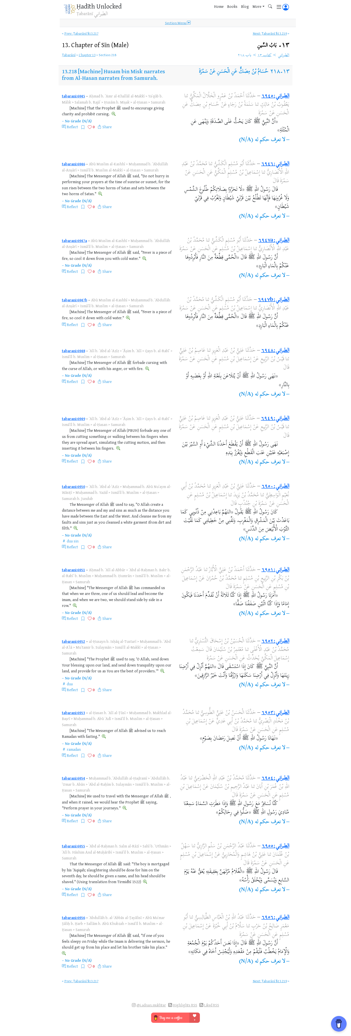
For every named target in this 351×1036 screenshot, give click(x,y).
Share (107, 127)
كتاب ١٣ (265, 55)
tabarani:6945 (73, 96)
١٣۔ (273, 45)
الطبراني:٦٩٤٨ (275, 351)
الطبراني (283, 55)
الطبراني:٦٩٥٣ (275, 713)
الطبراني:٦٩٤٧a (273, 240)
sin (76, 541)
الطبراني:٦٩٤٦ (275, 164)
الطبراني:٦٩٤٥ (275, 96)
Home (219, 6)
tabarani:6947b (74, 300)
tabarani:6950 (73, 486)
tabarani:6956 (73, 917)
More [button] (257, 6)
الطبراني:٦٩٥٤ (275, 778)
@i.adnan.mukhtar (151, 1005)
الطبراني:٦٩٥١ (275, 570)
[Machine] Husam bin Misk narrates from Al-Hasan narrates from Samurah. (113, 74)
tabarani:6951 (73, 570)
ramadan (74, 749)
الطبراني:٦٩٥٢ (275, 641)
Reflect (72, 127)
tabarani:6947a (74, 240)
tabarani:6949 (73, 419)
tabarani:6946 (73, 164)
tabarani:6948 (73, 351)
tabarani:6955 (73, 846)
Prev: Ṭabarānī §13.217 (81, 33)
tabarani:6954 (73, 778)
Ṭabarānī (69, 55)
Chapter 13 (87, 55)
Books (232, 6)
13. (95, 45)
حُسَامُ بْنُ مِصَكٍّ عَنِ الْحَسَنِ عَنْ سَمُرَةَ (233, 72)
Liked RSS (211, 1005)
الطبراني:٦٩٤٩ (275, 418)
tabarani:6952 (73, 641)
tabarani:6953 (73, 713)
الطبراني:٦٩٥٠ (275, 486)
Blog (245, 6)
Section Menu (178, 23)
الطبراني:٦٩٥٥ (275, 846)
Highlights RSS (185, 1005)
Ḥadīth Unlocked (99, 6)
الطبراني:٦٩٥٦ (275, 917)
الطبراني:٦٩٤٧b (273, 300)
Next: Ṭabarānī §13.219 (270, 33)
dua (70, 541)
